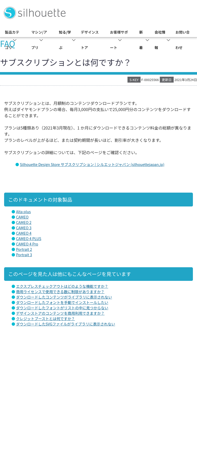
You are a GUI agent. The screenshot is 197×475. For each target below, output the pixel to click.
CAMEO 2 (23, 222)
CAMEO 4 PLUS (28, 238)
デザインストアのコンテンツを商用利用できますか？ (60, 313)
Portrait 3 (24, 254)
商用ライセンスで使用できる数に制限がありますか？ (60, 291)
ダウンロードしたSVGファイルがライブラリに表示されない (65, 323)
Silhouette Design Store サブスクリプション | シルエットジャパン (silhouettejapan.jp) (92, 164)
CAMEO (22, 217)
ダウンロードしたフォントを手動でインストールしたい (62, 302)
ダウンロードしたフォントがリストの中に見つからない (62, 307)
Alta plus (23, 211)
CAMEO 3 (23, 227)
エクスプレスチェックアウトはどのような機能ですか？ (62, 286)
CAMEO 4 (23, 233)
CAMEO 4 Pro (27, 243)
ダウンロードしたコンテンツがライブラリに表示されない (64, 297)
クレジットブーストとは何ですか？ (45, 318)
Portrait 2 (24, 249)
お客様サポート (119, 39)
